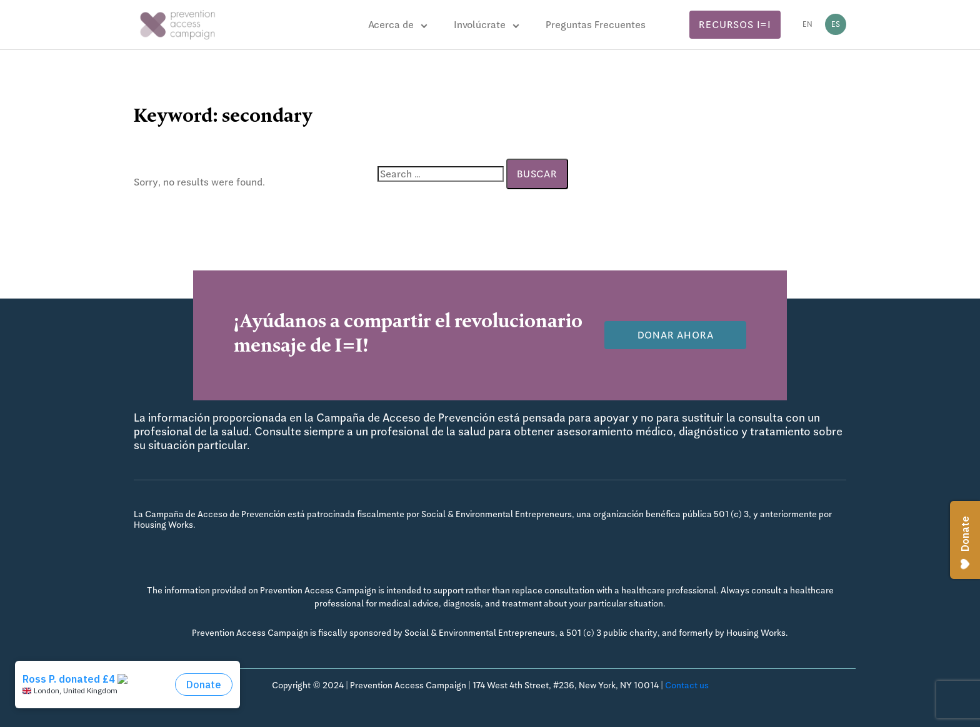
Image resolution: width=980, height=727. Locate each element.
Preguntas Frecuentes (596, 25)
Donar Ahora (676, 335)
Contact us (687, 685)
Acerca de (391, 25)
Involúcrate (480, 25)
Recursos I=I (735, 25)
